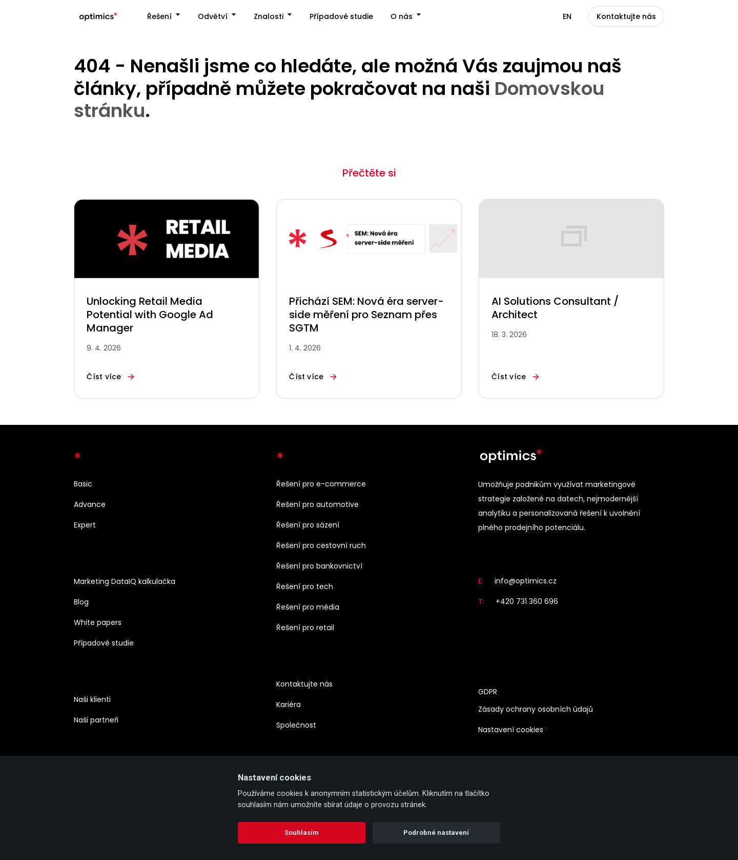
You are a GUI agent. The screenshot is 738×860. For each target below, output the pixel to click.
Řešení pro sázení (307, 525)
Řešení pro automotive (317, 504)
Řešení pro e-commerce (321, 484)
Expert (85, 525)
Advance (90, 504)
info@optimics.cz (526, 581)
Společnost (296, 725)
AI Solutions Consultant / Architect (555, 311)
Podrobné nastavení (436, 832)
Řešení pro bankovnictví (319, 566)
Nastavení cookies (510, 730)
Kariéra (288, 704)
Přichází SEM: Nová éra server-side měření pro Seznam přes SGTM (366, 318)
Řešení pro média (307, 607)
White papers (97, 622)
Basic (83, 484)
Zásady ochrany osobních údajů (535, 710)
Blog (81, 602)
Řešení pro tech (304, 586)
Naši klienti (92, 699)
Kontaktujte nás (304, 684)
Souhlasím (301, 832)
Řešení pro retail (305, 627)
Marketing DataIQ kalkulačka (124, 581)
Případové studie (104, 643)
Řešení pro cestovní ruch (321, 545)
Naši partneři (96, 720)
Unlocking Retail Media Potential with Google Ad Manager (150, 318)
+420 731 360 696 (527, 602)
